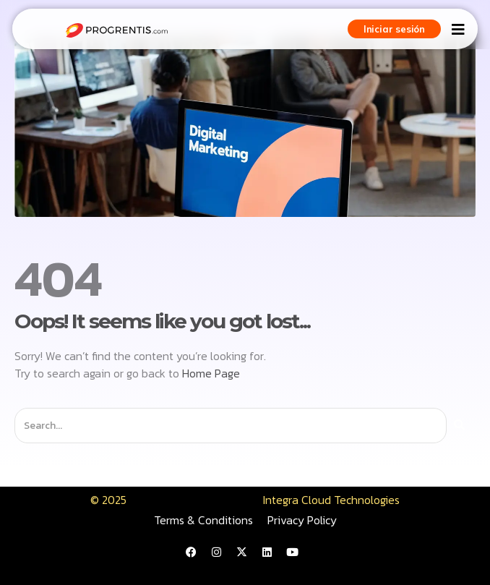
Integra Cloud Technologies (331, 499)
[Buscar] (459, 425)
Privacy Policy (302, 520)
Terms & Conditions (203, 520)
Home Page (211, 373)
